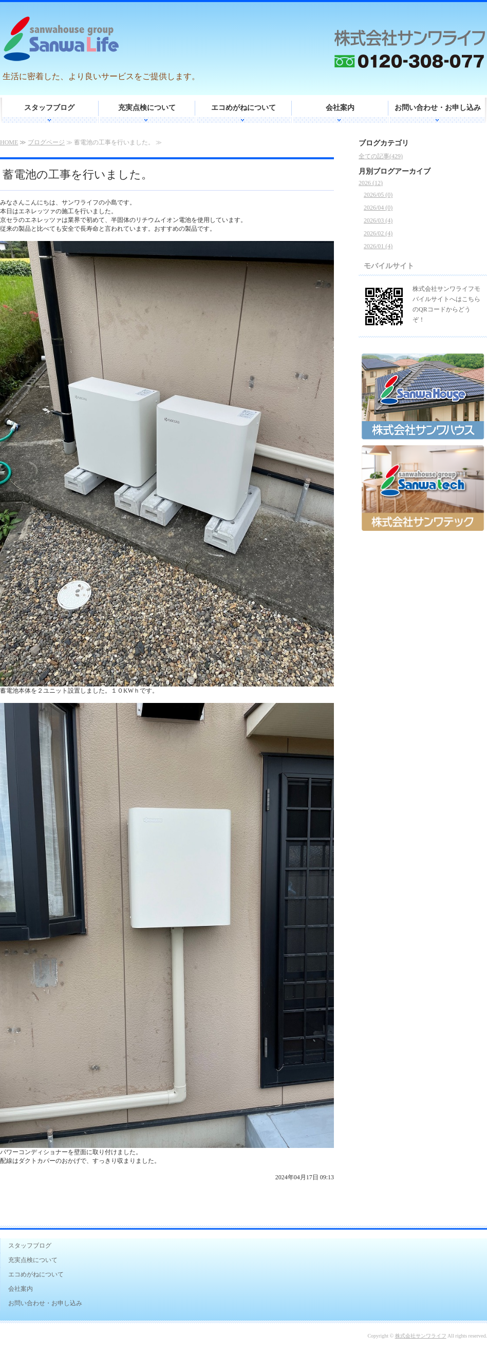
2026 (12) (371, 183)
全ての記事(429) (381, 156)
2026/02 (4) (378, 233)
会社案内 (340, 108)
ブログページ (46, 142)
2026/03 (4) (378, 220)
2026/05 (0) (378, 194)
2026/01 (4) (378, 246)
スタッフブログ (49, 108)
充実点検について (147, 108)
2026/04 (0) (378, 207)
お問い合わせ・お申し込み (438, 108)
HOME (9, 142)
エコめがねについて (243, 108)
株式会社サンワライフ (420, 1336)
